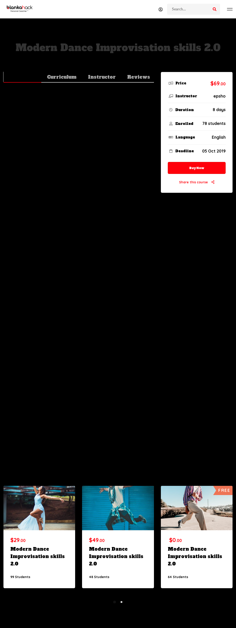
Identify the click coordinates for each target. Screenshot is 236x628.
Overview (22, 77)
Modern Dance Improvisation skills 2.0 (37, 556)
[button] (114, 602)
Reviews (138, 77)
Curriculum (62, 77)
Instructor (102, 77)
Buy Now (196, 168)
